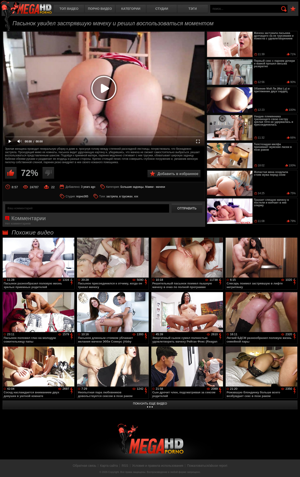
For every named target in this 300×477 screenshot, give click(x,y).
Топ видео (69, 8)
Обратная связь (84, 465)
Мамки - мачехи (155, 186)
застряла (112, 196)
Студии (161, 8)
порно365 (82, 196)
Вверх (293, 468)
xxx (136, 196)
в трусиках (126, 196)
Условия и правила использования (157, 465)
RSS (125, 465)
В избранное (293, 9)
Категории (130, 8)
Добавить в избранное (178, 174)
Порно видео (100, 8)
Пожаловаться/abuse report (207, 465)
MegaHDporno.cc (26, 8)
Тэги (192, 8)
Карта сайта (109, 465)
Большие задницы (132, 186)
